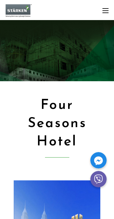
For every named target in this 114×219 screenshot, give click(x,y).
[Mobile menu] (105, 10)
